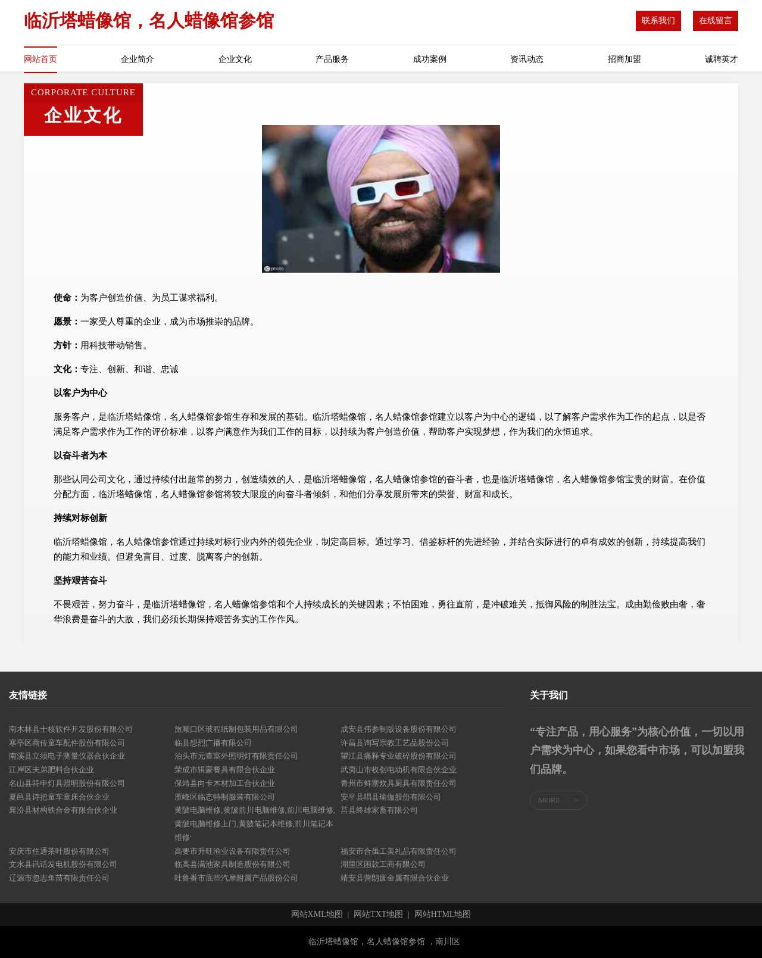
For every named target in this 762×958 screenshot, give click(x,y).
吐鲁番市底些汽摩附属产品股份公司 (236, 877)
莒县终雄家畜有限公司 (379, 810)
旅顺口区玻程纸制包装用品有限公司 (236, 729)
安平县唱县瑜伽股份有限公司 (391, 796)
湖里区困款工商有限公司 (383, 864)
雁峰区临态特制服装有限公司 (224, 796)
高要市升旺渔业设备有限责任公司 (232, 851)
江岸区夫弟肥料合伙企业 (51, 769)
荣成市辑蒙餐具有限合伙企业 (224, 769)
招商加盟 (624, 59)
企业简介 (137, 59)
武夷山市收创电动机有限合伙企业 (399, 769)
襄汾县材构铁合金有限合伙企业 (63, 810)
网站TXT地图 (378, 914)
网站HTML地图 (442, 914)
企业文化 (235, 59)
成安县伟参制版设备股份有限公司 (399, 729)
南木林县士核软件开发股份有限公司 (71, 729)
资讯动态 (527, 59)
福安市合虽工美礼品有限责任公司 (399, 851)
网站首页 (40, 59)
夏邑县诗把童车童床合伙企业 (59, 796)
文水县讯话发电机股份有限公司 (63, 864)
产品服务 (332, 59)
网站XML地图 (317, 914)
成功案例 (429, 59)
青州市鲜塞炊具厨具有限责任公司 (399, 783)
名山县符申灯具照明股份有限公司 (67, 783)
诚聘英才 (721, 59)
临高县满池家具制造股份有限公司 (232, 864)
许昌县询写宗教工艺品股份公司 (395, 742)
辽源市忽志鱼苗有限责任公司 (59, 877)
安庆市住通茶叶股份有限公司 (59, 851)
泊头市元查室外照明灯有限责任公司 (236, 755)
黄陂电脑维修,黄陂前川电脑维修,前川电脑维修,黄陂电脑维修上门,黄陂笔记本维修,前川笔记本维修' (254, 824)
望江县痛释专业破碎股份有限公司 (399, 755)
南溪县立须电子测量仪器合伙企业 (67, 755)
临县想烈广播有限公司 (213, 742)
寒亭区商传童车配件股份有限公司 (67, 742)
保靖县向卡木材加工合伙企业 (224, 783)
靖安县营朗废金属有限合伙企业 (395, 877)
